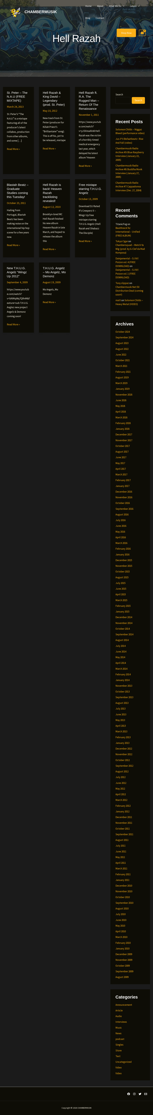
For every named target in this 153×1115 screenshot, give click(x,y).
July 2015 (120, 583)
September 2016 (124, 508)
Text (117, 1056)
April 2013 (120, 725)
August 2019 (121, 377)
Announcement (123, 1004)
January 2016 (122, 554)
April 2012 (120, 794)
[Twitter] (140, 1094)
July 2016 (120, 520)
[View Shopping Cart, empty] (142, 33)
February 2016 (123, 548)
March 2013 (121, 731)
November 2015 (123, 566)
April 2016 (120, 537)
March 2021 (121, 366)
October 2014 (122, 628)
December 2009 (123, 954)
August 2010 (121, 908)
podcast (119, 1039)
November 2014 (123, 623)
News (118, 1033)
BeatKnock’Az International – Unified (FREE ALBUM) (127, 231)
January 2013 (122, 743)
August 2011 (121, 840)
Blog (87, 17)
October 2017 (122, 446)
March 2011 (121, 868)
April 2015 (120, 594)
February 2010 (123, 942)
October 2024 (122, 331)
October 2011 (122, 828)
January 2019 (122, 388)
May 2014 (120, 657)
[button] (120, 6)
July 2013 (120, 708)
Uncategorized (123, 1061)
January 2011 (122, 880)
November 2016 (123, 497)
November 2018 (123, 394)
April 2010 (120, 931)
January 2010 (122, 948)
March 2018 (121, 417)
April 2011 (120, 862)
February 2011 (123, 874)
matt (118, 300)
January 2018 (122, 428)
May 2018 (120, 406)
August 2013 (121, 703)
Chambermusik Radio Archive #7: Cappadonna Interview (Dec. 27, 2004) (128, 186)
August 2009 (121, 977)
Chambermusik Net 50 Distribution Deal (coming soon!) (129, 290)
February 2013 (123, 737)
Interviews (121, 1021)
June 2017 (120, 457)
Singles (119, 1044)
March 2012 (121, 800)
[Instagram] (134, 1094)
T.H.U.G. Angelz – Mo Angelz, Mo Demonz (54, 266)
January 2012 (122, 811)
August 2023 (121, 343)
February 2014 (123, 674)
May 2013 (120, 720)
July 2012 (120, 777)
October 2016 (122, 503)
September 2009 (124, 971)
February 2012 (123, 805)
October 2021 (122, 360)
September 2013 (124, 697)
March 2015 (121, 600)
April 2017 (120, 468)
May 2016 (120, 531)
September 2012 (124, 765)
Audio (118, 1016)
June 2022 (120, 354)
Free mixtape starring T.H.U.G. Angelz (90, 184)
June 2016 (120, 525)
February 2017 (123, 480)
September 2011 (124, 834)
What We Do (114, 6)
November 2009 (123, 960)
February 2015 (123, 606)
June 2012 (120, 783)
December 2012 (123, 748)
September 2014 (124, 634)
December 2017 (123, 434)
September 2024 (124, 337)
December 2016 (123, 491)
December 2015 (123, 560)
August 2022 (121, 349)
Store (118, 1050)
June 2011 (120, 851)
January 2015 (122, 611)
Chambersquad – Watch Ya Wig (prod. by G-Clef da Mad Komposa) (130, 248)
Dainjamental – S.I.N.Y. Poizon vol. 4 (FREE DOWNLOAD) (127, 262)
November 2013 (123, 685)
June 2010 (120, 920)
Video (118, 1067)
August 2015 (121, 577)
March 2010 (121, 937)
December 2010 (123, 885)
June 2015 (120, 588)
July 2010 (120, 914)
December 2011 (123, 817)
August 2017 (121, 451)
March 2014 (121, 668)
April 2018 (120, 411)
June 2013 (120, 714)
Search (119, 94)
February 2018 (123, 423)
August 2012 (121, 771)
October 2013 (122, 691)
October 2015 (122, 571)
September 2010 (124, 902)
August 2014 (121, 640)
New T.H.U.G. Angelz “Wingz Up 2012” (16, 266)
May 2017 (120, 463)
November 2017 (123, 440)
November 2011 (123, 822)
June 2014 (120, 651)
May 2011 (120, 857)
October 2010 (122, 897)
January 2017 (122, 486)
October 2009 (122, 965)
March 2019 (121, 383)
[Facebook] (128, 1094)
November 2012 (123, 754)
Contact (99, 17)
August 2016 (121, 514)
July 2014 (120, 646)
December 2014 (123, 617)
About (99, 5)
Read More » (13, 148)
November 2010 (123, 891)
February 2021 (123, 371)
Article (119, 1010)
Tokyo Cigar (121, 241)
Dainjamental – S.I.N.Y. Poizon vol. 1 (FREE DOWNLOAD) (127, 273)
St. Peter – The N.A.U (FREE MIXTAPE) (17, 96)
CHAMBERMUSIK (41, 12)
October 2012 (122, 760)
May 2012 (120, 788)
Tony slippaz (122, 283)
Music (118, 1027)
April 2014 (120, 663)
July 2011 (120, 845)
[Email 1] (145, 1094)
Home (88, 5)
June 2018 (120, 400)
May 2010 (120, 925)
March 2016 (121, 543)
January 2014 (122, 680)
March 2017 (121, 474)
